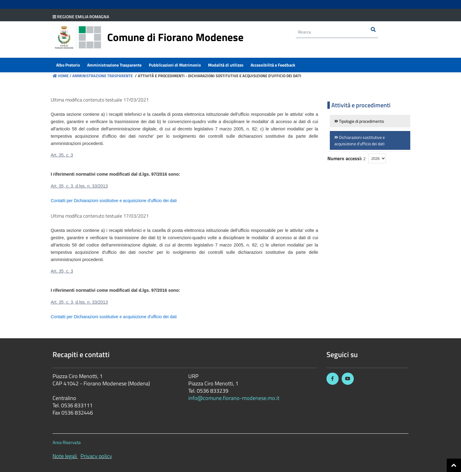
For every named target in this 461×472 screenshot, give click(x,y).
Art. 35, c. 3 (62, 155)
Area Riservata (67, 442)
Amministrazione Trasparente (102, 76)
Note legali (65, 456)
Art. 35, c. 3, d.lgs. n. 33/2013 (79, 186)
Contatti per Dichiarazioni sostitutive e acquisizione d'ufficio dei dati (114, 200)
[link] (370, 121)
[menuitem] (68, 65)
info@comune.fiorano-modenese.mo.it (233, 398)
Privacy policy (96, 456)
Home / (62, 76)
